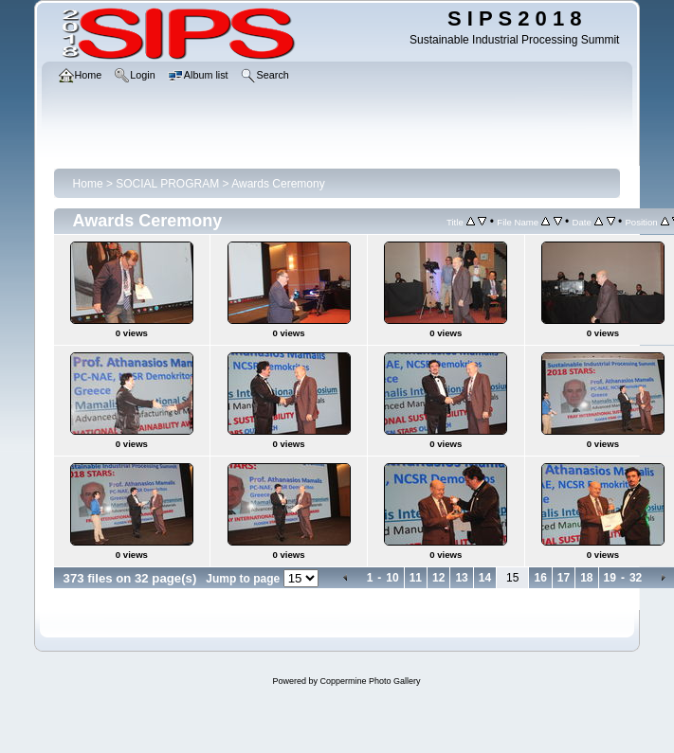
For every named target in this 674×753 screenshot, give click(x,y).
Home (88, 183)
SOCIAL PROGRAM (167, 183)
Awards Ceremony (277, 183)
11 (416, 577)
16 (540, 577)
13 (461, 577)
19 (610, 577)
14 (485, 577)
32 (635, 577)
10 (392, 577)
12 (438, 577)
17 (563, 577)
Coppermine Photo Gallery (369, 681)
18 (586, 577)
